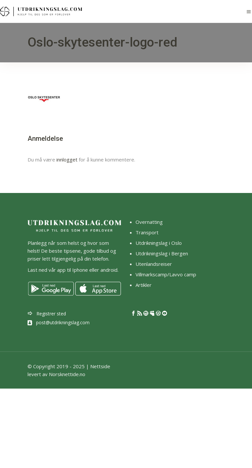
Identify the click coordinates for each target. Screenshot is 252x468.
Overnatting (149, 222)
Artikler (144, 285)
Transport (147, 232)
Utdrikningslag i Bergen (162, 253)
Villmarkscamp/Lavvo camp (166, 274)
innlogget (66, 159)
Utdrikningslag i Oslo (159, 243)
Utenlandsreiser (154, 264)
